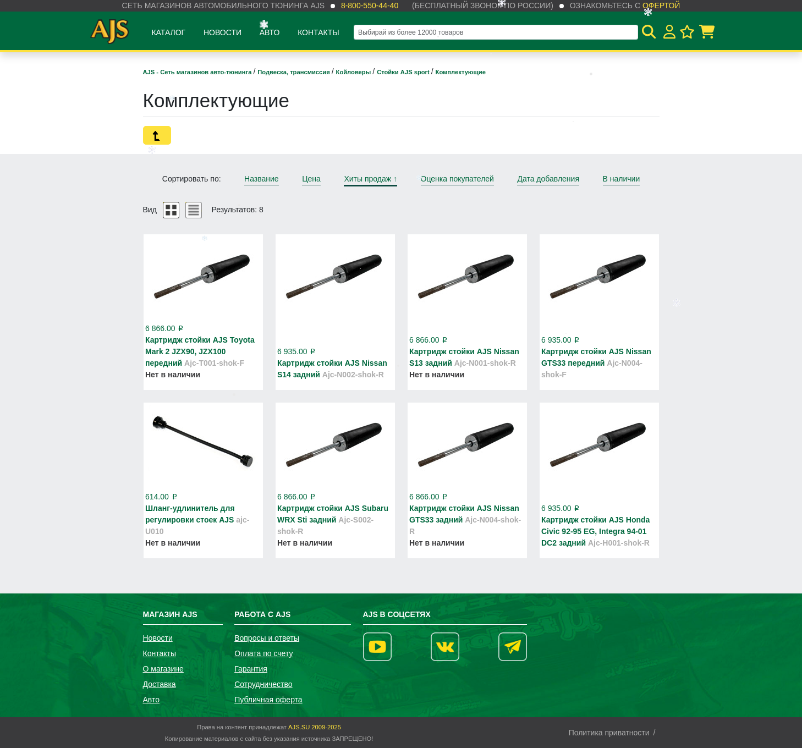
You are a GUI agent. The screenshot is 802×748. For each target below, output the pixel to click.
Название (261, 178)
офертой (661, 5)
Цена (311, 178)
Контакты (318, 32)
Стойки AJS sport (404, 72)
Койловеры (354, 72)
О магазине (163, 668)
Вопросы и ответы (266, 638)
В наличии (621, 178)
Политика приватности (609, 732)
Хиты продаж (370, 178)
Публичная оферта (268, 699)
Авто (270, 32)
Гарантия (250, 668)
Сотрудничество (263, 684)
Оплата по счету (263, 653)
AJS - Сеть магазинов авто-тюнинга (198, 72)
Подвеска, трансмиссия (294, 72)
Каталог (168, 32)
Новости (222, 32)
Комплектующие (461, 72)
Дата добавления (548, 178)
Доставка (159, 684)
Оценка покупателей (457, 178)
